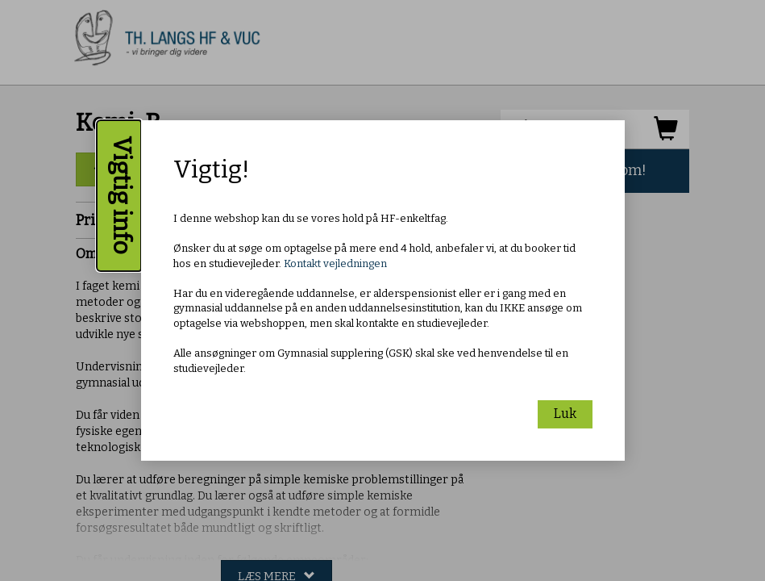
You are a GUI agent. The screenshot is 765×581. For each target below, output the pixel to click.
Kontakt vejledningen (335, 263)
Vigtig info (121, 195)
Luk (565, 413)
